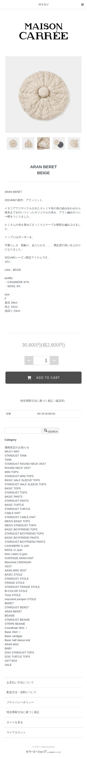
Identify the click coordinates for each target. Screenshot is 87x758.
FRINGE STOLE (14, 582)
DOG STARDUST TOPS (19, 652)
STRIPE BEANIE (15, 623)
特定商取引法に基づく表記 (23, 712)
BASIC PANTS (14, 496)
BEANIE (10, 615)
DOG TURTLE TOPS (17, 656)
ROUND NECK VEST (18, 467)
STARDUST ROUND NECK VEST (25, 463)
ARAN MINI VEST (16, 570)
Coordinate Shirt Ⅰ (16, 627)
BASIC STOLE (14, 574)
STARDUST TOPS (16, 492)
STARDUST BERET (17, 607)
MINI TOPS (11, 472)
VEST (8, 566)
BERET (9, 603)
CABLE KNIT (13, 513)
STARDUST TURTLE (17, 508)
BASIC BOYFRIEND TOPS (21, 529)
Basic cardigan (14, 636)
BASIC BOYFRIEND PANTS (22, 537)
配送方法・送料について (22, 692)
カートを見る (15, 722)
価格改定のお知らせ (17, 447)
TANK (8, 459)
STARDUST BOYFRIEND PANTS (25, 541)
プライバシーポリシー (20, 702)
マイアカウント (16, 732)
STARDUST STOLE (17, 578)
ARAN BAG (12, 644)
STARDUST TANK (16, 455)
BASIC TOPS (13, 488)
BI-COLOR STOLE (16, 591)
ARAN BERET (13, 611)
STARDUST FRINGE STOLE (22, 586)
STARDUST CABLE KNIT (20, 517)
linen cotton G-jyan (16, 554)
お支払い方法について (20, 682)
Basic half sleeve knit (17, 640)
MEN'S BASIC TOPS (17, 521)
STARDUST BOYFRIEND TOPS (24, 533)
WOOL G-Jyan (13, 550)
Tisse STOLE (13, 595)
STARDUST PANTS (17, 500)
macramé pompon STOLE (20, 599)
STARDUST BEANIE (17, 619)
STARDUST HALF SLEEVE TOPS (25, 484)
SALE (8, 664)
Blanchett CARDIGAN (18, 562)
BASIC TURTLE (14, 504)
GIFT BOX (11, 660)
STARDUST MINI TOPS (19, 476)
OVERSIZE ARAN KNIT (19, 558)
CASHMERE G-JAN (17, 545)
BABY (8, 648)
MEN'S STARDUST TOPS (20, 525)
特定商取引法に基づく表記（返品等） (43, 400)
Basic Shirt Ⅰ (13, 632)
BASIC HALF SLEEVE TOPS (22, 480)
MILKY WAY (12, 451)
